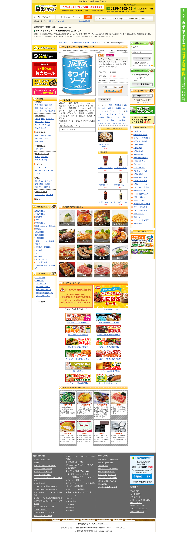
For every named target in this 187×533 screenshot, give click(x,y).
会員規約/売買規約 (104, 520)
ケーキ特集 (70, 504)
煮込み (47, 122)
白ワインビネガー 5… (120, 202)
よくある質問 (135, 494)
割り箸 (37, 181)
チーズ (43, 128)
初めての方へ (102, 18)
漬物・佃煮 (39, 142)
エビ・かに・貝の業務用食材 (78, 383)
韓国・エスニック (42, 154)
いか (50, 108)
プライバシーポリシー (70, 520)
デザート (56, 21)
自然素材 (38, 102)
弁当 (50, 181)
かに (36, 111)
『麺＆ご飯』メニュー (141, 197)
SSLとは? (41, 302)
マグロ (44, 111)
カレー (49, 125)
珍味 (49, 135)
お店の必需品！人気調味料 (78, 335)
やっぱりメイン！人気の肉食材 (109, 359)
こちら (149, 65)
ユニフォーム (40, 195)
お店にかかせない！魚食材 (78, 347)
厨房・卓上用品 (41, 192)
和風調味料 (39, 235)
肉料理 (37, 119)
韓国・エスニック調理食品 (45, 226)
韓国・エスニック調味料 (44, 241)
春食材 (62, 21)
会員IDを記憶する (141, 63)
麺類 (46, 138)
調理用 (110, 108)
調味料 (37, 199)
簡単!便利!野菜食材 (140, 158)
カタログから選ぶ (137, 512)
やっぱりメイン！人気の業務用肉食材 (48, 498)
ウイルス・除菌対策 (141, 220)
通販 (112, 120)
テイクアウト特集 (140, 210)
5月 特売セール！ (140, 131)
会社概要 (56, 520)
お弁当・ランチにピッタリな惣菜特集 (80, 483)
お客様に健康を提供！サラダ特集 (78, 492)
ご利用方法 (39, 281)
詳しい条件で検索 (84, 21)
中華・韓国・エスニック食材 (77, 474)
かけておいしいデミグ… (105, 168)
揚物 (43, 119)
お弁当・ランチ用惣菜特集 (109, 347)
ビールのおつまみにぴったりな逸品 (79, 465)
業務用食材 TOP (65, 43)
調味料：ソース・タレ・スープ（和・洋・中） (113, 114)
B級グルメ (70, 498)
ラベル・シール (41, 259)
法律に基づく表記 (88, 520)
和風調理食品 (40, 132)
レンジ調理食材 (139, 168)
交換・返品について (43, 290)
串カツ (37, 135)
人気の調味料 (138, 174)
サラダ (37, 128)
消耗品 (37, 178)
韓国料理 (44, 157)
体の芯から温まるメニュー (44, 506)
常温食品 (117, 105)
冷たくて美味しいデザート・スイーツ (80, 477)
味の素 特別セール (140, 135)
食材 (104, 108)
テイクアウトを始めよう (43, 472)
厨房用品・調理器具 (43, 247)
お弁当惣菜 (137, 148)
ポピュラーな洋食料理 (74, 486)
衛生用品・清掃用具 (42, 187)
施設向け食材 (78, 371)
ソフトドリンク (72, 495)
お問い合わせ (132, 18)
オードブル (39, 122)
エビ (46, 108)
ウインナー (50, 119)
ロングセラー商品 (140, 171)
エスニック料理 (41, 160)
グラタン (112, 111)
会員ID (135, 47)
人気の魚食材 (138, 154)
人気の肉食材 (138, 151)
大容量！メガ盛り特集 (141, 204)
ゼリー (50, 170)
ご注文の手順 (41, 284)
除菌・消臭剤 (44, 184)
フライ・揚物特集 (140, 207)
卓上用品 (38, 250)
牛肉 (36, 105)
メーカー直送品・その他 (107, 487)
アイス (43, 167)
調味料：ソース (113, 117)
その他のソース (90, 43)
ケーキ (37, 167)
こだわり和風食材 (140, 181)
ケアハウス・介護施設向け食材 (45, 486)
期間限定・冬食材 (140, 141)
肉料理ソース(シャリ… (105, 202)
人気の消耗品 (138, 214)
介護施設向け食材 (140, 177)
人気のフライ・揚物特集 (75, 489)
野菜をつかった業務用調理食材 (45, 489)
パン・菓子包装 (41, 262)
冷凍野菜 (50, 21)
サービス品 (102, 484)
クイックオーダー (43, 296)
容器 (36, 184)
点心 (36, 149)
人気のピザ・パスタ (141, 184)
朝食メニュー (138, 201)
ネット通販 (120, 120)
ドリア (120, 111)
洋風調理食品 (40, 116)
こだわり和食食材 (40, 510)
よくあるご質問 (117, 18)
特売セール (70, 507)
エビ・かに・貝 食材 (141, 187)
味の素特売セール (111, 309)
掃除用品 (136, 217)
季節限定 (101, 472)
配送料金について (43, 287)
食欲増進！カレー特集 (74, 462)
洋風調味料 (39, 232)
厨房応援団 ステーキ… (105, 185)
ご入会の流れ (40, 278)
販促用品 (49, 195)
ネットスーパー (118, 123)
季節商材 (38, 229)
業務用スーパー (104, 123)
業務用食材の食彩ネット (44, 8)
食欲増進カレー (139, 191)
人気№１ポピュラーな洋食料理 (108, 335)
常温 (110, 105)
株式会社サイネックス (86, 524)
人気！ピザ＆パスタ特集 (43, 516)
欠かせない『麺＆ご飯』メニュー (78, 359)
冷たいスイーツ (139, 164)
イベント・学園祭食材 (141, 138)
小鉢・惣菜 (39, 138)
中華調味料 (39, 238)
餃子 (41, 149)
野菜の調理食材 (139, 161)
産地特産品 (137, 223)
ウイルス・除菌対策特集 (43, 469)
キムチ (37, 157)
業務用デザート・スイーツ (109, 323)
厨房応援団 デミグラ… (120, 185)
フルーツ (38, 173)
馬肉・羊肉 (39, 108)
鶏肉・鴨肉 (43, 105)
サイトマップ (146, 18)
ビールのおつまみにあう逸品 (109, 371)
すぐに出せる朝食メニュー (109, 383)
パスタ (43, 125)
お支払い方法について (44, 293)
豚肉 (50, 105)
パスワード (137, 52)
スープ (37, 125)
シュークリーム (41, 170)
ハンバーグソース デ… (120, 168)
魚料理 (43, 135)
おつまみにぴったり (141, 194)
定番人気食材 (71, 501)
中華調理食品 (40, 146)
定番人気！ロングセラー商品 (78, 323)
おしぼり (44, 181)
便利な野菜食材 (40, 483)
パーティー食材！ (140, 145)
